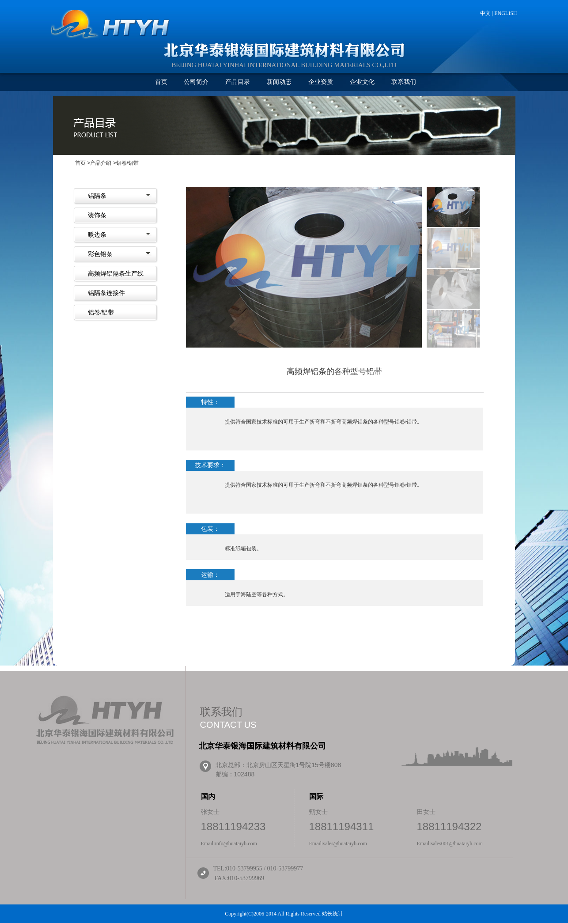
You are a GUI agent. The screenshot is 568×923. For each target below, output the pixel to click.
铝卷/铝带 (101, 312)
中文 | (487, 13)
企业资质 (320, 82)
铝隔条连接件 (106, 293)
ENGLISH (505, 13)
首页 (161, 82)
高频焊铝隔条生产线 (116, 273)
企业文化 (362, 82)
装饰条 (97, 215)
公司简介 (196, 82)
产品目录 (237, 82)
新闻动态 (279, 82)
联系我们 (403, 82)
